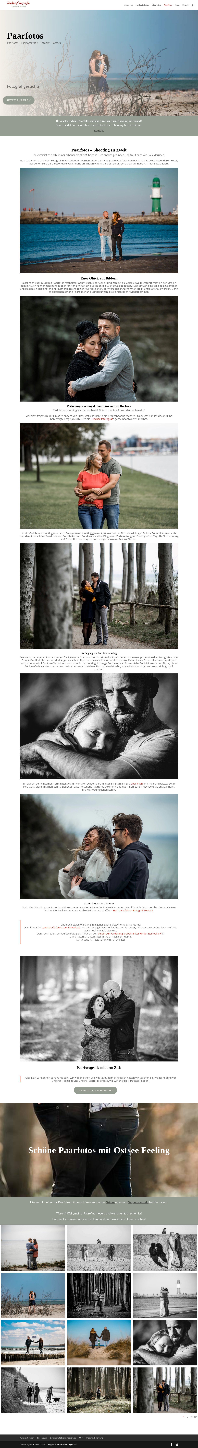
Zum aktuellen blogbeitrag (67, 1090)
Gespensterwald (138, 1202)
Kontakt (185, 5)
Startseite (129, 5)
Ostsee (110, 1202)
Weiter (194, 1416)
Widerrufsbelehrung (94, 1438)
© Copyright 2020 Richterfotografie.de (62, 1444)
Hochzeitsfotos (142, 5)
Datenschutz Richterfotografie (63, 1438)
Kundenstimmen (27, 1438)
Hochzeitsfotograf (102, 419)
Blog (177, 5)
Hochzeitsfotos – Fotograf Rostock (133, 910)
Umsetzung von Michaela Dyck (32, 1444)
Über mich (156, 5)
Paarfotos (168, 5)
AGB (81, 1438)
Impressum (42, 1438)
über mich (137, 783)
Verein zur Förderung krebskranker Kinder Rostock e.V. (130, 933)
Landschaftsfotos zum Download (61, 927)
